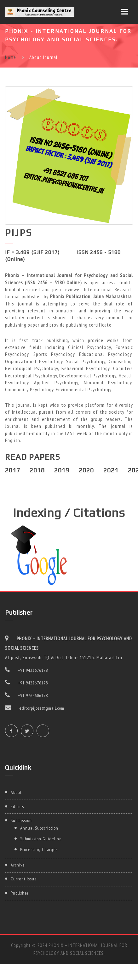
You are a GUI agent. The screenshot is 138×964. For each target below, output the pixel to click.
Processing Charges (39, 849)
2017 (12, 470)
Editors (17, 806)
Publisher (20, 893)
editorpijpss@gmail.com (41, 708)
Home (10, 57)
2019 (61, 470)
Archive (18, 865)
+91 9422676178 (33, 683)
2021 (110, 470)
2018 (37, 470)
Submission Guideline (41, 839)
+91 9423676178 (33, 670)
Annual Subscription (39, 828)
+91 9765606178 (33, 695)
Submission (21, 820)
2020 (86, 470)
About (16, 792)
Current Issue (24, 879)
